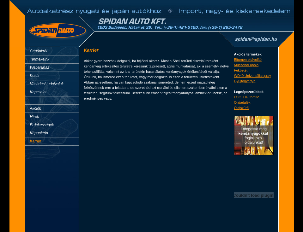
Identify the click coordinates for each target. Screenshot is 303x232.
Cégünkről (38, 51)
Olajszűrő (241, 108)
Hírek (34, 116)
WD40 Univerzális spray (252, 76)
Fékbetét (241, 70)
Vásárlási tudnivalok (47, 84)
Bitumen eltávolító (248, 59)
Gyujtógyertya (245, 81)
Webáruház (39, 67)
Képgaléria (39, 133)
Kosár (35, 75)
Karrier (35, 141)
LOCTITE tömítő (246, 97)
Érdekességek (42, 125)
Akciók (35, 108)
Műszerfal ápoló (246, 65)
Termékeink (40, 59)
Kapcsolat (38, 92)
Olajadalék (242, 102)
